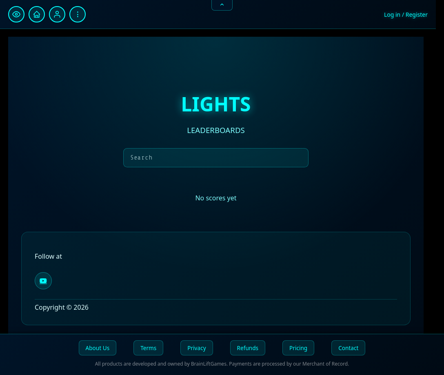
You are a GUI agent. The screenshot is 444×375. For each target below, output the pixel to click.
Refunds (247, 348)
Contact (348, 348)
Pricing (298, 348)
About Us (98, 348)
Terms (148, 348)
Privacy (196, 348)
